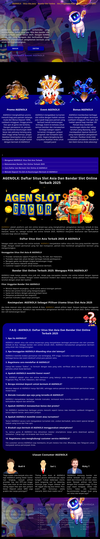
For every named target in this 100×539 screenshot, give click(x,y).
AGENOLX (5, 227)
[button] (50, 153)
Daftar (36, 48)
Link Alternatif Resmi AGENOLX (25, 55)
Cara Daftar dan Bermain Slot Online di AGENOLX (26, 168)
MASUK (15, 48)
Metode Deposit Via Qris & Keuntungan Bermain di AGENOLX (31, 172)
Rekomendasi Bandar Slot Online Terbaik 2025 (25, 164)
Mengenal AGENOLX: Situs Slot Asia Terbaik (23, 160)
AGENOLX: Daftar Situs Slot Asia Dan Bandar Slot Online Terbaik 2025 (19, 514)
